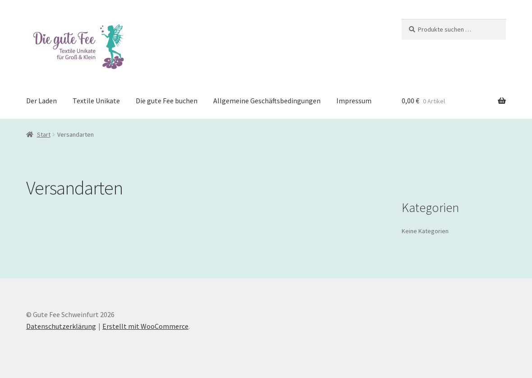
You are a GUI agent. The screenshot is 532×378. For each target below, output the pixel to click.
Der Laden (41, 100)
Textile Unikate (96, 100)
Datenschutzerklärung (61, 326)
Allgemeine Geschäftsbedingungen (267, 100)
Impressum (353, 100)
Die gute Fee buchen (166, 100)
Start (43, 134)
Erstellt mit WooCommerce (145, 326)
